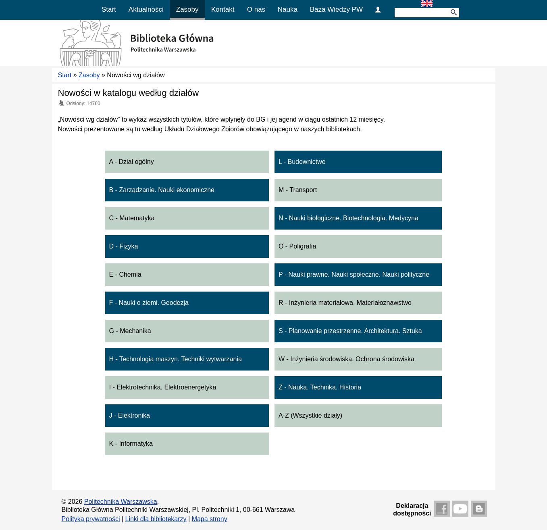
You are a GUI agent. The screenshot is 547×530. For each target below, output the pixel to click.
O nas (256, 9)
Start (109, 9)
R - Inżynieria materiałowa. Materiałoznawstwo (345, 302)
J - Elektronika (129, 415)
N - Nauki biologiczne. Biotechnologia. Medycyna (348, 218)
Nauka (287, 9)
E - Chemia (125, 274)
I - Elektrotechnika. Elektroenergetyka (162, 387)
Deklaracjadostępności (412, 509)
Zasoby (187, 9)
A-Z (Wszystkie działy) (310, 415)
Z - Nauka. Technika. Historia (320, 387)
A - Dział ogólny (131, 161)
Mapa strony (209, 519)
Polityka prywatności (91, 519)
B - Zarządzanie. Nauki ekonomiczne (161, 189)
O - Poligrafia (297, 246)
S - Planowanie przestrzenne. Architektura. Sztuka (350, 330)
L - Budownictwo (302, 161)
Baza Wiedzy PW (336, 9)
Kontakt (223, 9)
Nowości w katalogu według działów (128, 93)
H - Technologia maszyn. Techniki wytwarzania (175, 359)
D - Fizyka (123, 246)
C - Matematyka (132, 218)
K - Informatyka (131, 443)
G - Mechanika (130, 330)
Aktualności (146, 9)
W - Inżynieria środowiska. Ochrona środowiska (346, 359)
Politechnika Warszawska (120, 501)
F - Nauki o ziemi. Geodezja (149, 302)
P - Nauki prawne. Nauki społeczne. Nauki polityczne (354, 274)
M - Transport (298, 189)
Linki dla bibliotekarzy (156, 519)
